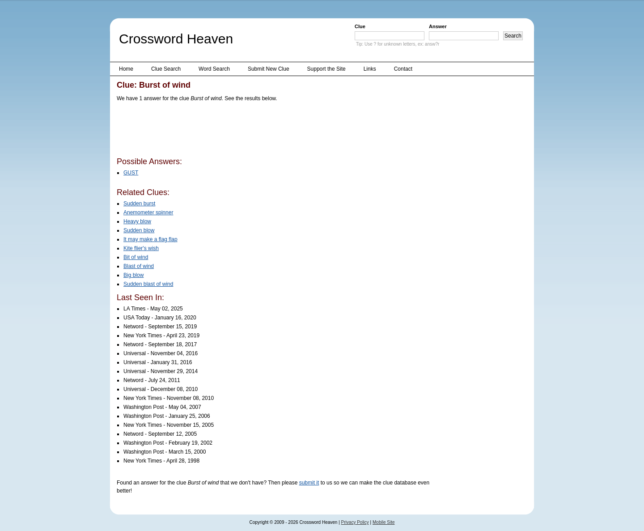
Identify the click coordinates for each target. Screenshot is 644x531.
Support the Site (326, 69)
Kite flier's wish (141, 248)
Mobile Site (383, 522)
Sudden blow (138, 230)
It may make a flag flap (150, 239)
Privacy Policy (355, 522)
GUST (130, 173)
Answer (438, 26)
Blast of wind (138, 266)
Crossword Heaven (176, 38)
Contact (403, 69)
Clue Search (166, 69)
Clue (360, 26)
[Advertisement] (279, 131)
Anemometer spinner (148, 212)
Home (126, 69)
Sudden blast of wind (148, 284)
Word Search (214, 69)
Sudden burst (139, 203)
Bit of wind (135, 257)
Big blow (133, 275)
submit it (309, 483)
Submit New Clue (268, 69)
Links (370, 69)
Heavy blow (137, 221)
